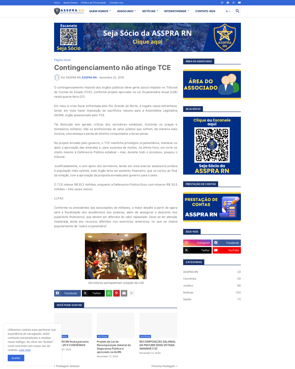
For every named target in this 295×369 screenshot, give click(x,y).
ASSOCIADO (125, 11)
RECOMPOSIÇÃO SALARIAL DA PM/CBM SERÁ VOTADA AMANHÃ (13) (157, 345)
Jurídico (212, 285)
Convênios (212, 279)
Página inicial (62, 60)
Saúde (212, 299)
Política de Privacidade (93, 2)
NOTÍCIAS (148, 11)
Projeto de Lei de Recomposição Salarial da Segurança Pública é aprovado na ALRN (114, 347)
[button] (228, 11)
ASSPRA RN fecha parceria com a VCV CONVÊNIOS (71, 343)
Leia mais (25, 349)
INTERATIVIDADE (175, 11)
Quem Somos (70, 2)
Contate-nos (116, 2)
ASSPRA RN (212, 272)
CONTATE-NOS (205, 11)
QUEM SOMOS (98, 11)
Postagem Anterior (68, 366)
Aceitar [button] (16, 358)
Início (57, 2)
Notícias (212, 292)
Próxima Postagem (163, 366)
